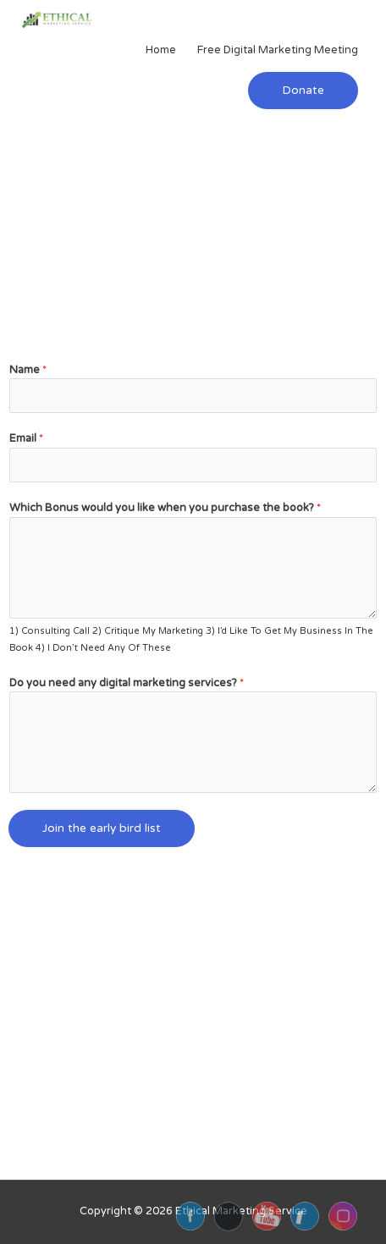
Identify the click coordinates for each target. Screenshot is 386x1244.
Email (26, 438)
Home (161, 50)
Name (28, 370)
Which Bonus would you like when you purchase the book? (165, 508)
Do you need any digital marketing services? (126, 683)
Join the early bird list (101, 828)
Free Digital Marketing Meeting (277, 50)
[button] (303, 90)
